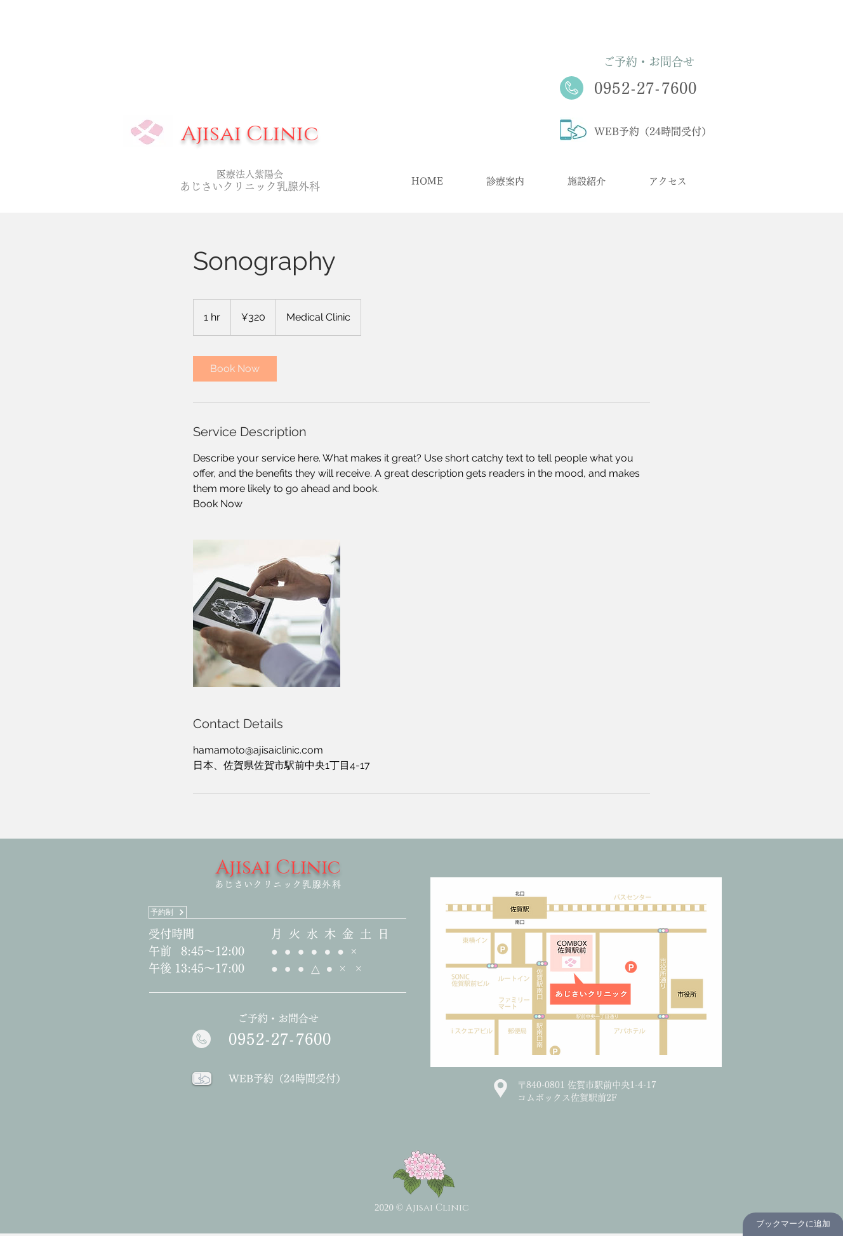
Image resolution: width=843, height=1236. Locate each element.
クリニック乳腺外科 (271, 186)
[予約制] (168, 912)
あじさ (196, 186)
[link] (235, 369)
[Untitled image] (266, 613)
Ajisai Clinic (250, 134)
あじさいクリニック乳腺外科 (278, 884)
